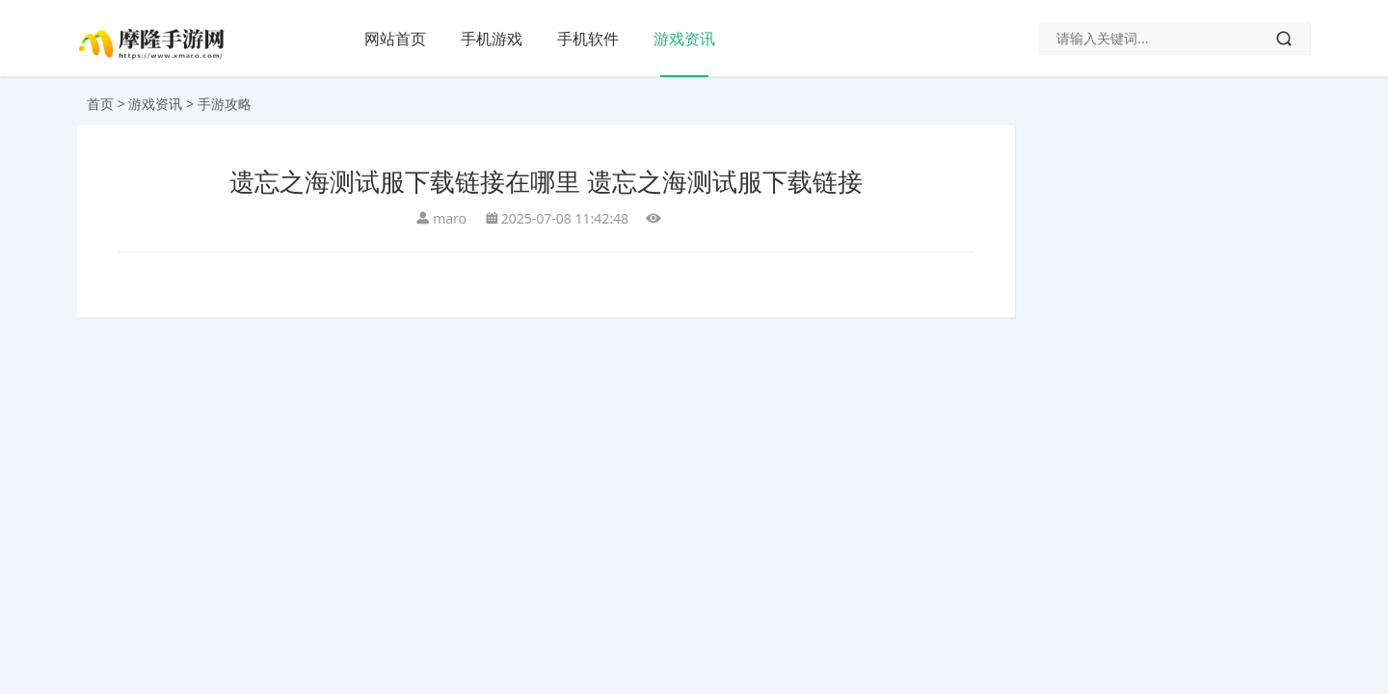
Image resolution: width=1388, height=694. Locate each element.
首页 (100, 103)
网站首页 (395, 38)
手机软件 (588, 38)
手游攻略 (225, 103)
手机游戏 (491, 38)
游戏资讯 (684, 38)
